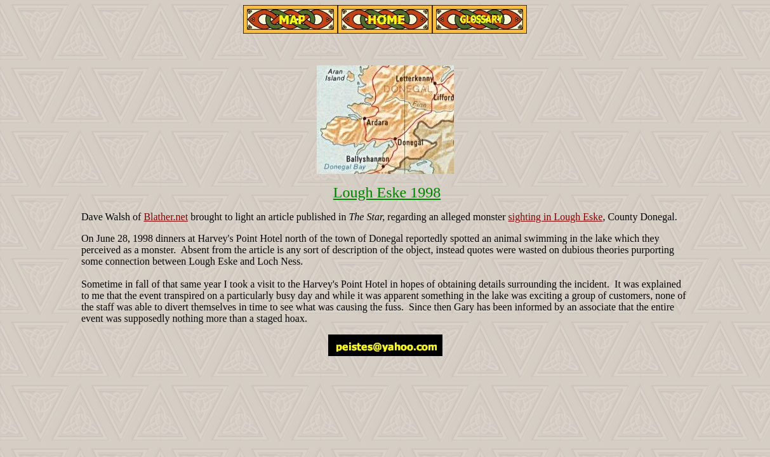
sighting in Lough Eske (555, 216)
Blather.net (165, 216)
